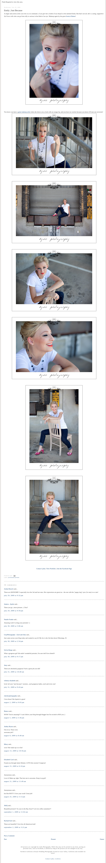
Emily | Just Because (13, 10)
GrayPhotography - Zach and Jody (15, 635)
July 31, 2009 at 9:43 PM (13, 687)
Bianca (6, 711)
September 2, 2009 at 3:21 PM (15, 827)
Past (5, 839)
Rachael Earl (8, 821)
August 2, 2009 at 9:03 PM (14, 702)
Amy (5, 665)
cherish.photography (10, 696)
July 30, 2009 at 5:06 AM (13, 626)
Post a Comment (9, 836)
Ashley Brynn (8, 726)
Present (53, 839)
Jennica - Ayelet (9, 604)
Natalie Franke (8, 619)
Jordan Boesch (8, 589)
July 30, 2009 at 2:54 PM (13, 641)
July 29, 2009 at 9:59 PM (13, 611)
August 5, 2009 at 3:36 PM (14, 718)
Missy (6, 744)
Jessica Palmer (70, 16)
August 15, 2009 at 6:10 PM (14, 766)
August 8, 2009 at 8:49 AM (14, 735)
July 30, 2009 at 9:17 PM (13, 656)
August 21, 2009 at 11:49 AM (15, 781)
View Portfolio (51, 568)
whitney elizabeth (9, 680)
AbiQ (6, 805)
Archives (58, 859)
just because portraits (13, 577)
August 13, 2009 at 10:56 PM (15, 751)
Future (102, 839)
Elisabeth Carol (9, 759)
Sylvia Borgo (8, 650)
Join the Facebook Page (64, 568)
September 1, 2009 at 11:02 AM (16, 812)
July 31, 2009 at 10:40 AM (14, 672)
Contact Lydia (40, 568)
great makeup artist (24, 112)
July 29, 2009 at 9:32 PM (13, 595)
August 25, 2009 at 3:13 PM (14, 797)
